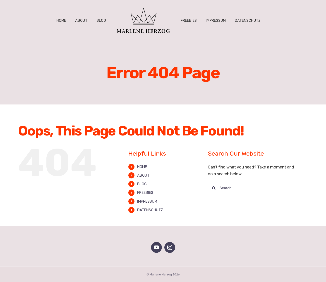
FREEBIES (145, 192)
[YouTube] (156, 247)
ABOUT (143, 175)
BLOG (142, 184)
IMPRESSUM (147, 201)
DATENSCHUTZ (150, 210)
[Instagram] (169, 247)
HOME (142, 167)
